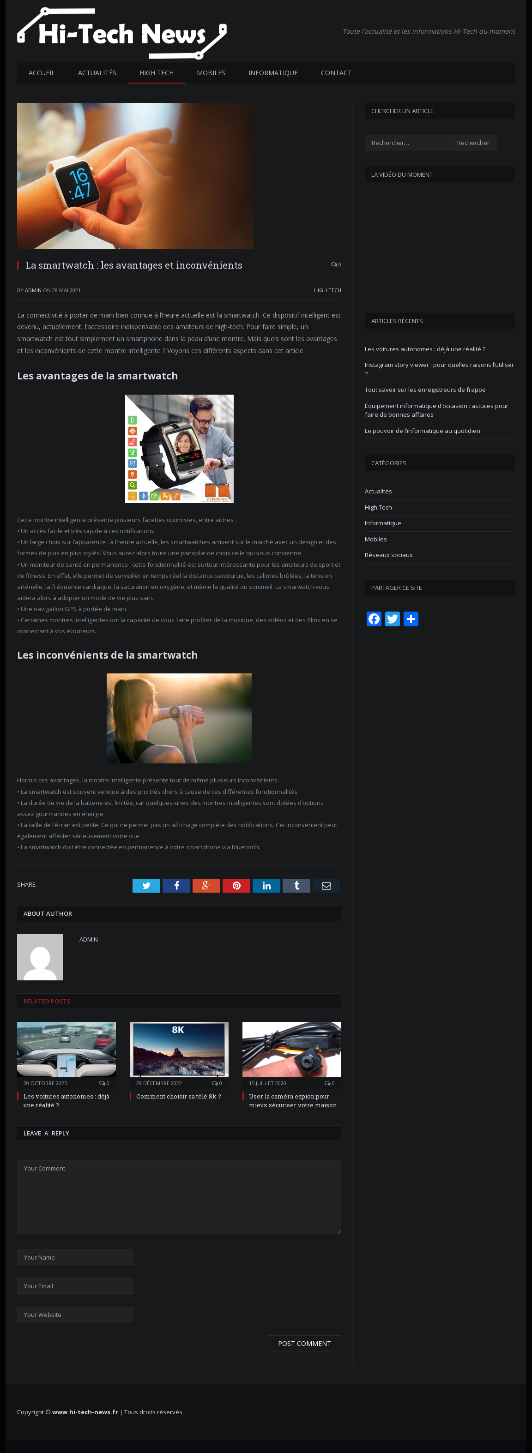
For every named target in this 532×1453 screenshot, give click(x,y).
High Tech (156, 72)
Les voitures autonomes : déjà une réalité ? (425, 348)
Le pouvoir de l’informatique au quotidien (422, 430)
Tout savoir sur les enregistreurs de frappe (425, 389)
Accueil (42, 72)
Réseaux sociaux (389, 554)
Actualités (97, 72)
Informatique (273, 72)
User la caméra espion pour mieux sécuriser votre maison (293, 1100)
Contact (336, 72)
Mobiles (211, 72)
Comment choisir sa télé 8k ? (178, 1096)
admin (33, 289)
